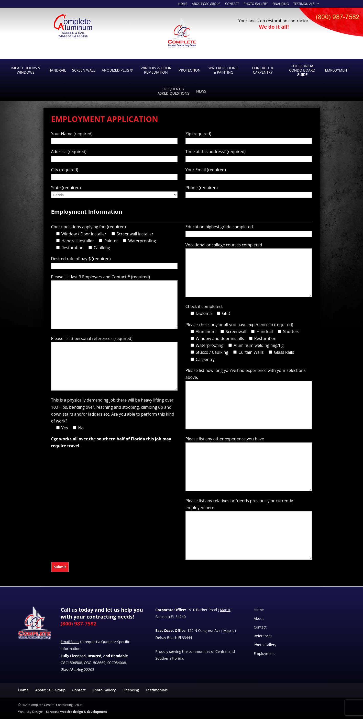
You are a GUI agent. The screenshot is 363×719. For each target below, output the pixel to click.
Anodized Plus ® (117, 70)
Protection (190, 70)
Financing (280, 4)
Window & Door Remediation (156, 70)
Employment (337, 70)
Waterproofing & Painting (223, 70)
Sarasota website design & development (76, 712)
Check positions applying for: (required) (88, 227)
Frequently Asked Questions (173, 91)
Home (259, 609)
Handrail (57, 70)
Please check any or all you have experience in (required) (239, 324)
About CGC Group (206, 4)
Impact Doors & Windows (25, 70)
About (259, 618)
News (201, 91)
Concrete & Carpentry (263, 70)
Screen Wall (83, 70)
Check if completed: (204, 306)
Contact (232, 4)
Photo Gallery (256, 4)
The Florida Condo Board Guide (302, 70)
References (263, 635)
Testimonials (304, 4)
